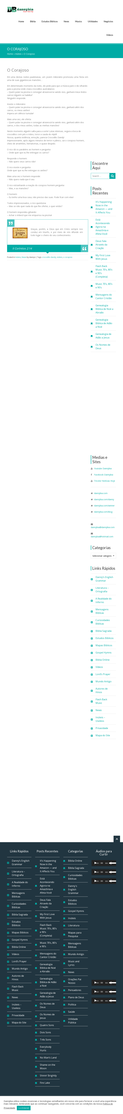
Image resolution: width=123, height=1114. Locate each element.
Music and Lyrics (73, 962)
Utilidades (93, 20)
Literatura (73, 924)
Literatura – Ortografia (102, 589)
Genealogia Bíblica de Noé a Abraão (104, 308)
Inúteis (18, 53)
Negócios (108, 20)
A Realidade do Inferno (104, 599)
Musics (78, 20)
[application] (104, 862)
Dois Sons (45, 1031)
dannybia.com (100, 492)
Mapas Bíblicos (104, 644)
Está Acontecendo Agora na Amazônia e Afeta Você (103, 226)
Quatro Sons (47, 1024)
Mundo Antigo (103, 680)
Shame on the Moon (47, 1066)
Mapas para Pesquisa (74, 933)
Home (21, 20)
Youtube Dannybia (103, 467)
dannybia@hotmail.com (102, 536)
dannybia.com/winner (104, 505)
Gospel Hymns (103, 652)
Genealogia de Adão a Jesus (103, 335)
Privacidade (102, 727)
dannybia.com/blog (103, 511)
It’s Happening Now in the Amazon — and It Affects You (104, 206)
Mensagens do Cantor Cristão (104, 295)
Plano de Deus (76, 996)
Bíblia (33, 20)
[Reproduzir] (95, 862)
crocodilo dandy (49, 256)
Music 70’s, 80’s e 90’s (104, 285)
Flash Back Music (101, 700)
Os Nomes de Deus (103, 346)
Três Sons (45, 1039)
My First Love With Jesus (103, 256)
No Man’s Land (48, 1057)
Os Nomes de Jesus (47, 1015)
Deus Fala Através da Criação (101, 244)
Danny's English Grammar (73, 889)
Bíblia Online (103, 659)
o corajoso (67, 256)
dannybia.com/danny (104, 498)
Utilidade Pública (73, 1020)
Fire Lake (45, 1082)
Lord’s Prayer (103, 673)
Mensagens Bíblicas (102, 610)
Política (72, 1004)
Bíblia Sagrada (103, 630)
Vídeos (109, 34)
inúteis (59, 256)
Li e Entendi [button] (24, 1108)
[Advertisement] (103, 109)
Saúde (71, 1011)
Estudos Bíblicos (49, 20)
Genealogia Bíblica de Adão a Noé (104, 323)
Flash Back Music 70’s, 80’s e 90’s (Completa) (104, 271)
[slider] (102, 862)
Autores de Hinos (102, 689)
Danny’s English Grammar (104, 578)
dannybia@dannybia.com (103, 526)
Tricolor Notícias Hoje (104, 480)
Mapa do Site (103, 734)
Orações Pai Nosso (74, 980)
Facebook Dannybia (103, 474)
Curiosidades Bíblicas (103, 621)
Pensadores (74, 989)
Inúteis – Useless (100, 718)
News (66, 20)
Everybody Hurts (45, 1048)
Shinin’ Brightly (48, 1075)
